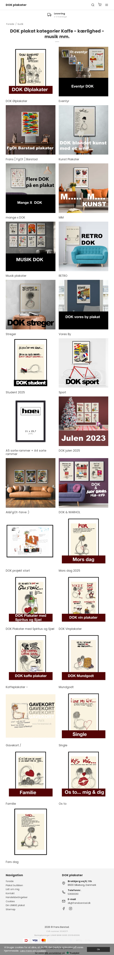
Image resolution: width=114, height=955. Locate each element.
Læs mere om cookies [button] (33, 950)
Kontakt (10, 893)
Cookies (10, 901)
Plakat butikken (14, 885)
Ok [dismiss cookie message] (98, 949)
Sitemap (10, 909)
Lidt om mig (12, 889)
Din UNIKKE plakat (15, 905)
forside (10, 881)
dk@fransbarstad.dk (79, 903)
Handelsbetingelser (17, 897)
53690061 (73, 894)
